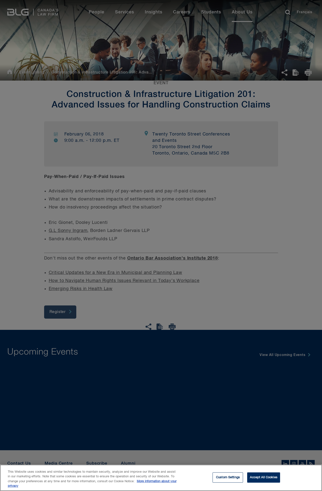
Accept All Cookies (263, 478)
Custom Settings (228, 478)
